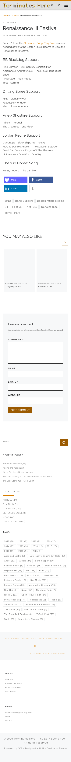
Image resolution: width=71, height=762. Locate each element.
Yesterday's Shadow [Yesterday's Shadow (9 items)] (30, 619)
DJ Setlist (15, 15)
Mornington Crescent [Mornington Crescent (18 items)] (42, 585)
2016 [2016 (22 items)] (38, 546)
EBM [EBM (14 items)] (44, 570)
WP (20, 748)
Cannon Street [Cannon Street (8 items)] (13, 566)
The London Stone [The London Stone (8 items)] (35, 609)
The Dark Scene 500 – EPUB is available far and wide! (27, 476)
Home (6, 15)
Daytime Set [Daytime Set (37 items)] (13, 570)
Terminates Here (13, 35)
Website (14, 395)
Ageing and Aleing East (13, 468)
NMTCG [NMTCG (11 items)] (11, 595)
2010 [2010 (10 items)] (9, 541)
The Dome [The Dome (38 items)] (12, 609)
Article (7, 500)
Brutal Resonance (12, 687)
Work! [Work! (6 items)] (9, 619)
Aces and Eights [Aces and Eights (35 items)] (15, 556)
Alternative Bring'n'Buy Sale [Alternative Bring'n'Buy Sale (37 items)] (47, 556)
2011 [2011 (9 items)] (22, 541)
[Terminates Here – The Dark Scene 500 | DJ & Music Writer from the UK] (26, 5)
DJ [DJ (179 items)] (30, 570)
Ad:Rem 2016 (45, 286)
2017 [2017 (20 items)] (52, 546)
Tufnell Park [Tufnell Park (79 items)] (45, 614)
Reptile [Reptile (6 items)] (55, 600)
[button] (15, 180)
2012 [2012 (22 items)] (36, 541)
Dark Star (9, 679)
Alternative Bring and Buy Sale (18, 712)
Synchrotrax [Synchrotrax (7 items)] (12, 605)
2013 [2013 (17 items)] (50, 541)
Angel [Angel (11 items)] (9, 561)
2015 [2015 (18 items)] (23, 546)
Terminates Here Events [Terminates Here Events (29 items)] (40, 605)
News (6, 517)
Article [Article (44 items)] (25, 561)
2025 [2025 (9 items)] (37, 551)
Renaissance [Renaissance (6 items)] (37, 600)
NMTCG (8, 721)
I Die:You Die (10, 691)
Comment (16, 339)
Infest (7, 717)
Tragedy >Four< (13, 286)
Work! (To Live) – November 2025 (18, 472)
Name (13, 368)
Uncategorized (12, 521)
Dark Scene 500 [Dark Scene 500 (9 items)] (55, 566)
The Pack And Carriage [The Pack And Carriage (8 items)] (18, 614)
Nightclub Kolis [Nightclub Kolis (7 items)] (46, 590)
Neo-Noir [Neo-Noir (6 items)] (11, 590)
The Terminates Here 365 (14, 463)
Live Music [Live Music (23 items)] (38, 580)
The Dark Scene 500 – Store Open (18, 481)
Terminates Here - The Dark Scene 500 (39, 738)
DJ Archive (9, 504)
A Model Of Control (13, 683)
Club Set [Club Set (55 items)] (34, 566)
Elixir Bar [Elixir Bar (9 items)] (34, 575)
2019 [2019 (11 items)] (23, 551)
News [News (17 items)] (26, 590)
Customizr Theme (57, 748)
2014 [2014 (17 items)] (9, 546)
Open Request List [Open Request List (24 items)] (34, 595)
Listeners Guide (13, 513)
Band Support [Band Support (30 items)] (45, 561)
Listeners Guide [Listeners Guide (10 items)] (15, 580)
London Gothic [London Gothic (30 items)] (14, 585)
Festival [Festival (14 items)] (51, 575)
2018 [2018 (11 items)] (9, 551)
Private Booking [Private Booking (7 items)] (14, 600)
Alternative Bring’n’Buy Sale (39, 43)
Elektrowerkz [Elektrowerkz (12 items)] (13, 575)
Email (13, 382)
